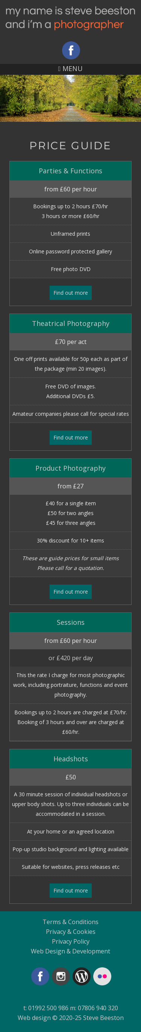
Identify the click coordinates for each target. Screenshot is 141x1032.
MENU (70, 68)
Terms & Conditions (70, 922)
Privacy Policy (70, 941)
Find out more (70, 292)
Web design (34, 1018)
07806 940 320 (98, 1008)
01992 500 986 (48, 1008)
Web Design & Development (70, 951)
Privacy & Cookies (71, 931)
